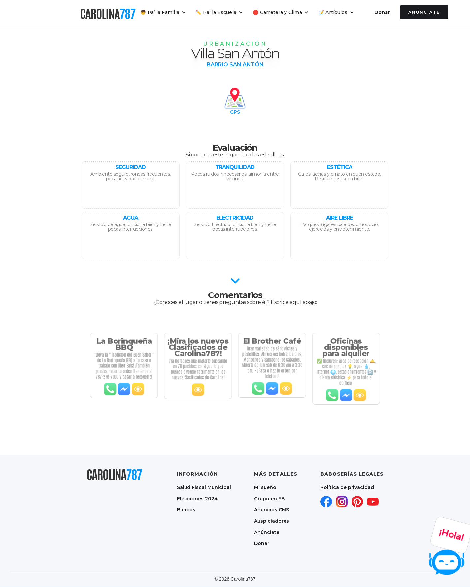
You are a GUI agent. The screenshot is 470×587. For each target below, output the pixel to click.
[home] (107, 14)
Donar (382, 12)
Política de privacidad (347, 487)
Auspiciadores (271, 521)
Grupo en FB (269, 498)
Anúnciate (424, 12)
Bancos (186, 509)
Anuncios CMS (271, 509)
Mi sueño (265, 487)
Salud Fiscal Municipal (204, 487)
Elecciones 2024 (197, 498)
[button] (163, 12)
